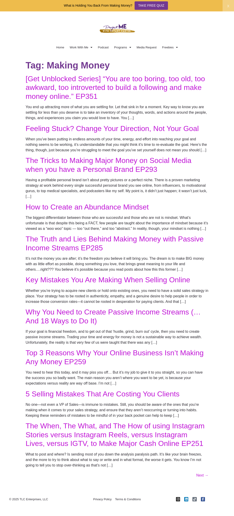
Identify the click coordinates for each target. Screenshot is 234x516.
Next (202, 475)
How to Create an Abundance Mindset (87, 207)
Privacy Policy (102, 499)
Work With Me (81, 47)
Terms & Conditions (128, 499)
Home (60, 47)
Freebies (170, 47)
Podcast (103, 47)
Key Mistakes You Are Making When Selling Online (108, 280)
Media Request (147, 47)
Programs (122, 47)
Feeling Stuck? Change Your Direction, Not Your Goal (112, 128)
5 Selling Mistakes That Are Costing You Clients (103, 394)
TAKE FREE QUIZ (151, 5)
